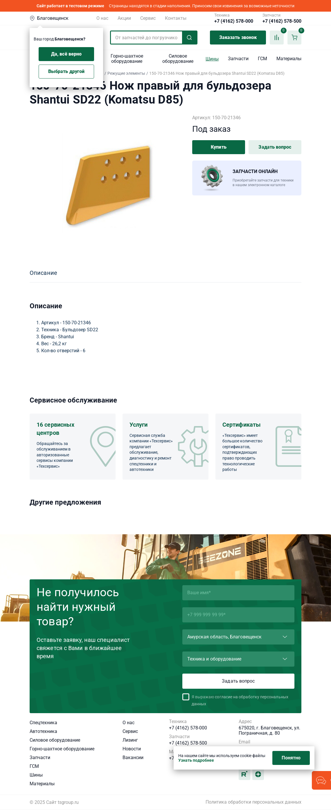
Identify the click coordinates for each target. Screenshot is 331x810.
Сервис (148, 18)
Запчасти (238, 58)
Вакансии (133, 757)
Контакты (175, 18)
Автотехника (43, 731)
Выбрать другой (66, 71)
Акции (124, 18)
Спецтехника (43, 722)
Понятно (291, 758)
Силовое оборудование (177, 58)
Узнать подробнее (196, 760)
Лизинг (130, 740)
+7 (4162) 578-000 (233, 21)
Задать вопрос (274, 147)
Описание (43, 272)
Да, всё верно (66, 54)
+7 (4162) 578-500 (281, 21)
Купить (218, 147)
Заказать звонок (238, 37)
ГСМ (262, 58)
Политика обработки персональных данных (253, 802)
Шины (212, 59)
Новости (132, 749)
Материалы (288, 58)
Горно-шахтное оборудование (127, 58)
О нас (102, 18)
